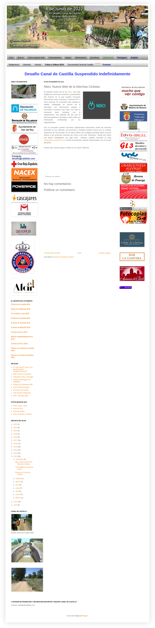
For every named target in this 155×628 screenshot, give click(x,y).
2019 (16, 434)
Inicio (79, 253)
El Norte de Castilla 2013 (20, 323)
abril (17, 491)
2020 (16, 431)
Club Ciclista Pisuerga (21, 387)
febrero (18, 498)
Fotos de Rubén (19, 411)
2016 (16, 444)
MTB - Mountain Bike (20, 396)
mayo (17, 488)
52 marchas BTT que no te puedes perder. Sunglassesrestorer (23, 369)
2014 (16, 450)
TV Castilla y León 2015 (20, 314)
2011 (16, 502)
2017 (16, 440)
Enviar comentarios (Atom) (64, 257)
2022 (16, 427)
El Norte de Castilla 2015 (20, 304)
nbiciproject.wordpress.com (55, 140)
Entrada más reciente (52, 253)
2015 (16, 447)
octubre (18, 478)
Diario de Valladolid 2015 (20, 309)
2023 (16, 424)
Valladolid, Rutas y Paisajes (23, 377)
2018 (16, 437)
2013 (16, 453)
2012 (16, 456)
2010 (16, 505)
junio (17, 485)
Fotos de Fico (18, 409)
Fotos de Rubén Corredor (22, 414)
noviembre (19, 459)
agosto (18, 482)
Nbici (70, 92)
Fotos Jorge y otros (20, 406)
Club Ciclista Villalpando (22, 393)
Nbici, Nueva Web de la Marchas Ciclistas (23, 463)
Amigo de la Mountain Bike (23, 384)
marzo (18, 494)
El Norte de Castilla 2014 (20, 318)
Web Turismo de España (22, 374)
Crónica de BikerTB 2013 (20, 327)
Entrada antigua (104, 253)
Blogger (85, 616)
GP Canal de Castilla (20, 390)
